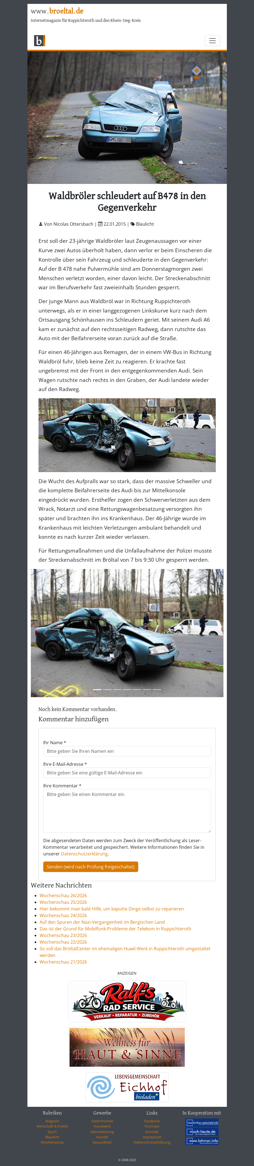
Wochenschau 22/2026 (63, 942)
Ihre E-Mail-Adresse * (65, 764)
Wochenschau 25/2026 (63, 902)
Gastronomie (102, 1120)
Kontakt (152, 1131)
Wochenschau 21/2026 (63, 962)
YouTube (152, 1126)
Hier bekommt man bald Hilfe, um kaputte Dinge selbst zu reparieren (112, 909)
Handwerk (102, 1126)
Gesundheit (102, 1142)
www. (57, 11)
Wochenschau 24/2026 (63, 915)
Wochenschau (52, 1142)
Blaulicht (52, 1136)
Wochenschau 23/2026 (63, 935)
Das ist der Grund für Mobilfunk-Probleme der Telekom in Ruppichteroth (115, 929)
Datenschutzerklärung (84, 854)
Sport (52, 1131)
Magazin (52, 1120)
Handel (102, 1136)
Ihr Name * (54, 743)
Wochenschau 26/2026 (63, 895)
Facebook (152, 1120)
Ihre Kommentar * (62, 786)
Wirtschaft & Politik (52, 1126)
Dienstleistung (102, 1131)
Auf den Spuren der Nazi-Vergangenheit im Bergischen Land (102, 922)
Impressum (152, 1136)
